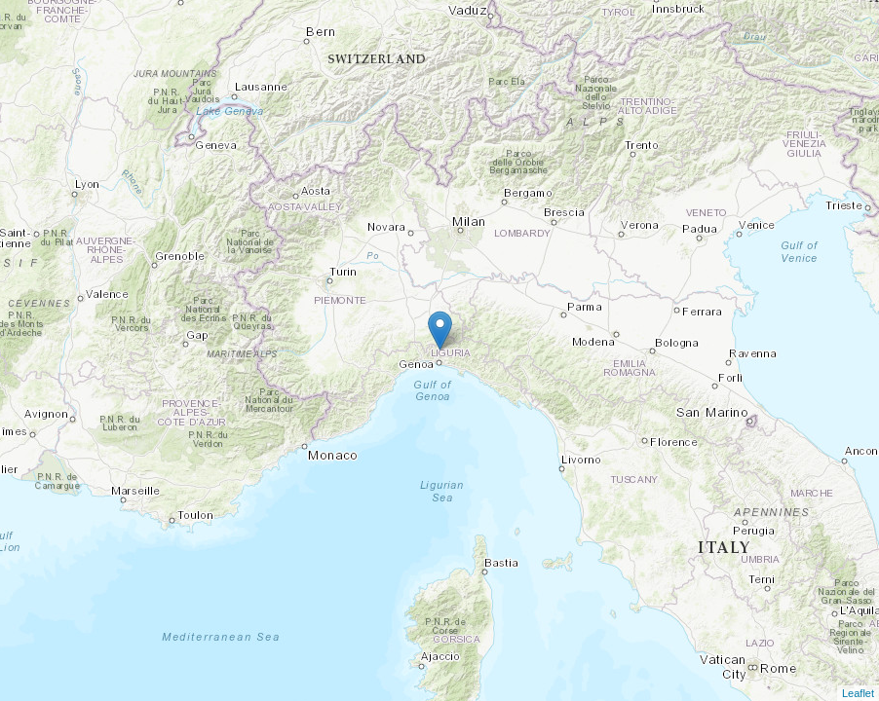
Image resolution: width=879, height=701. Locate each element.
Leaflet (858, 693)
